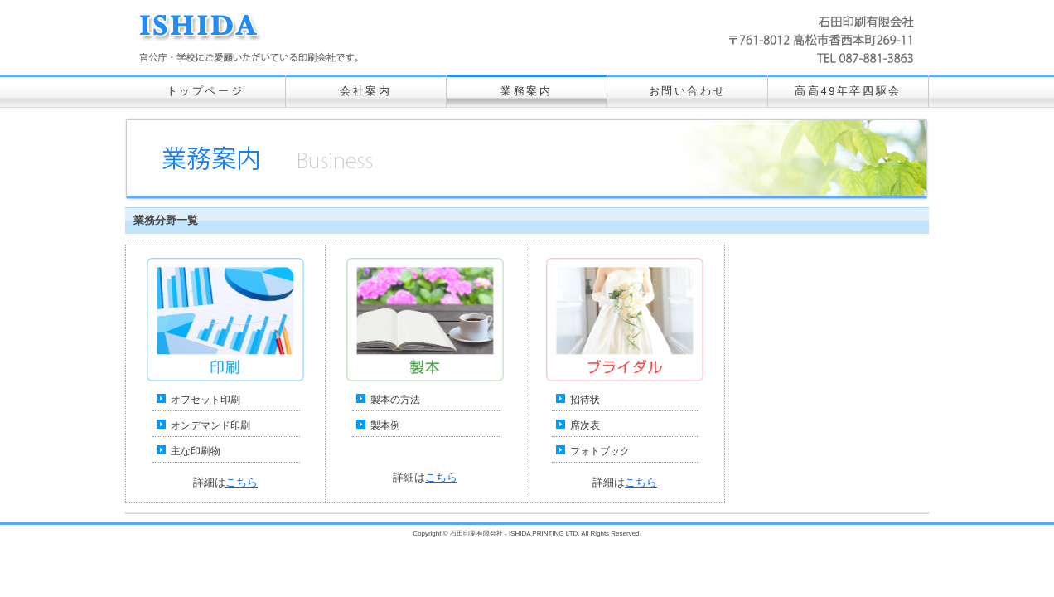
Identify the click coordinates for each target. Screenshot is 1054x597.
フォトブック (600, 451)
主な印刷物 (195, 451)
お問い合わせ (687, 91)
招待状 (585, 399)
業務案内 (526, 91)
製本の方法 (395, 399)
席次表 (585, 425)
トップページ (205, 91)
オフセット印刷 (205, 399)
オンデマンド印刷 (210, 425)
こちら (241, 482)
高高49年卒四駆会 (848, 91)
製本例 (385, 425)
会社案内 (365, 91)
